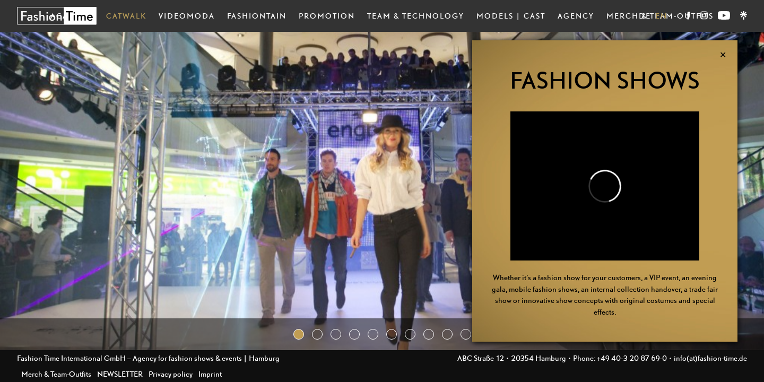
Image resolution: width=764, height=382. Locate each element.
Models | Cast (510, 15)
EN (661, 15)
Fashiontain (256, 15)
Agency (576, 15)
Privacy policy (171, 373)
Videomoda (187, 15)
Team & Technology (415, 15)
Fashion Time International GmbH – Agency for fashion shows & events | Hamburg (148, 357)
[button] (298, 334)
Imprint (210, 373)
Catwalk (126, 15)
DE (645, 15)
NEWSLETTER (120, 373)
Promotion (327, 15)
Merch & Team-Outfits (56, 373)
